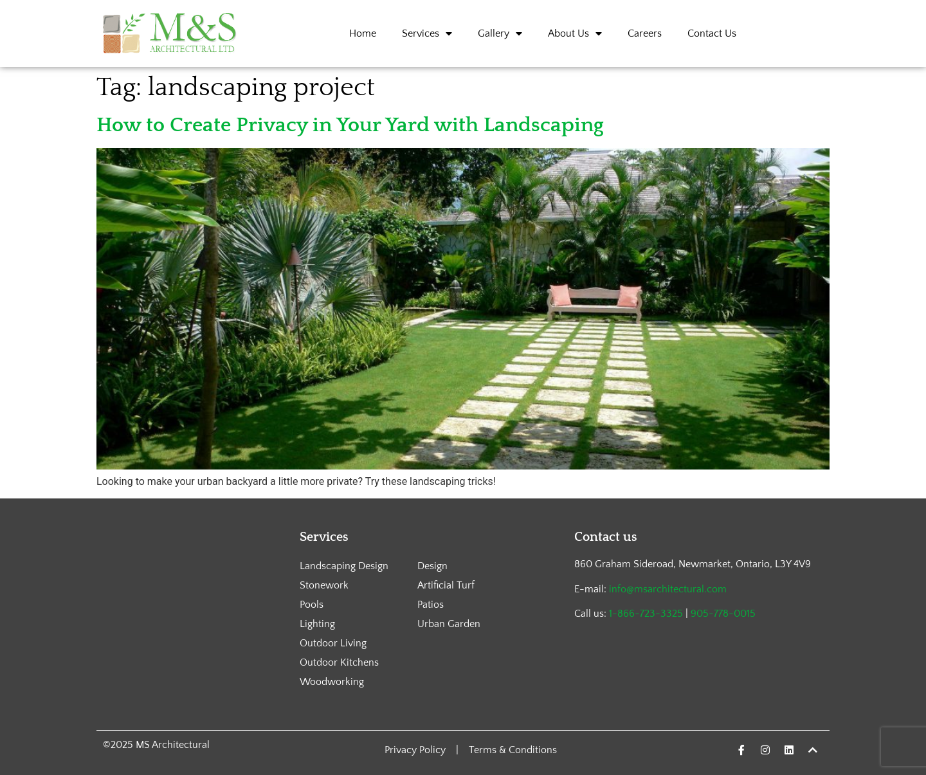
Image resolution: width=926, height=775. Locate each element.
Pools (311, 604)
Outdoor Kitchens (339, 662)
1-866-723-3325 (646, 613)
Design (432, 566)
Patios (430, 604)
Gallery (500, 33)
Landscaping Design (344, 566)
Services (427, 33)
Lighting (317, 624)
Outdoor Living (333, 643)
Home (362, 33)
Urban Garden (448, 624)
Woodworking (332, 682)
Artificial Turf (446, 585)
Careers (645, 33)
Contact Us (711, 33)
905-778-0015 (723, 613)
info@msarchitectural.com (668, 589)
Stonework (324, 585)
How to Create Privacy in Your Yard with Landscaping (350, 125)
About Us (575, 33)
